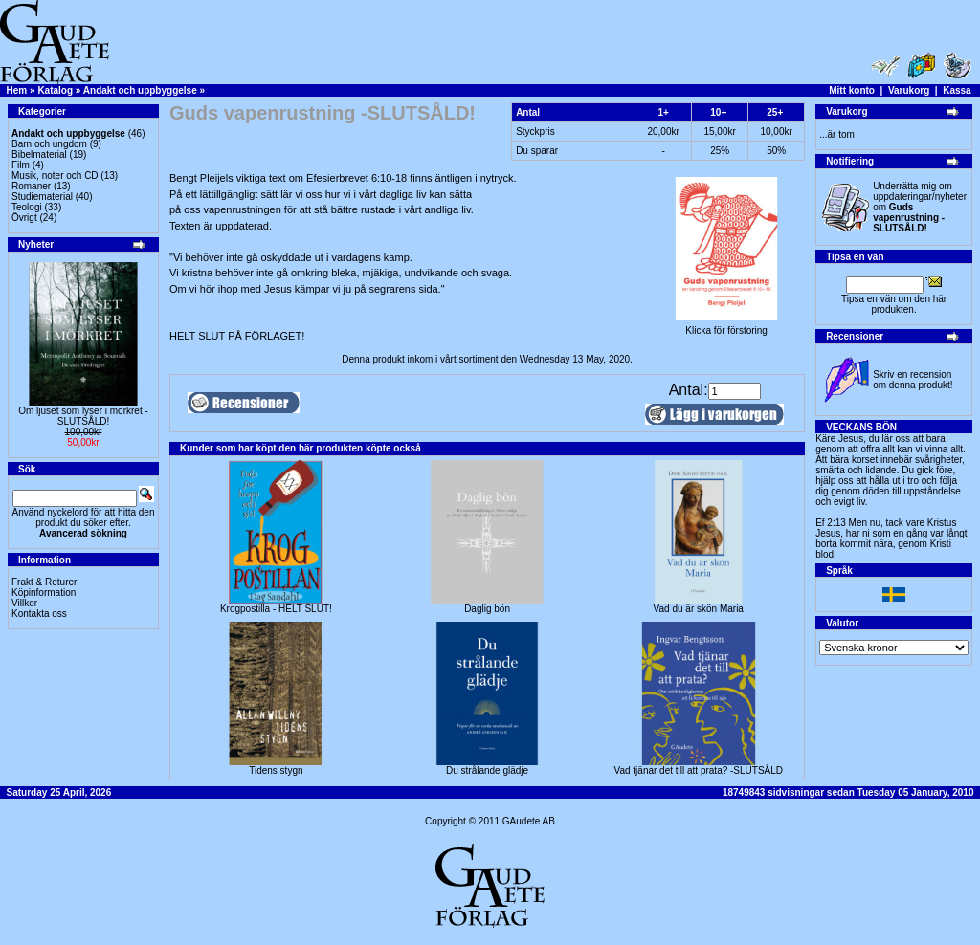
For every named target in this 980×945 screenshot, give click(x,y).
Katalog (55, 90)
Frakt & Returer (44, 582)
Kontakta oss (39, 613)
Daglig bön (487, 609)
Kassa (956, 90)
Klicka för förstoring (726, 326)
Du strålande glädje (487, 770)
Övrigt (24, 217)
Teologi (26, 207)
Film (20, 165)
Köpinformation (43, 592)
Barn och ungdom (49, 144)
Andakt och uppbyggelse (140, 90)
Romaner (31, 186)
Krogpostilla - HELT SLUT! (276, 609)
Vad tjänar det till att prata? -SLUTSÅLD (698, 770)
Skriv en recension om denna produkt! (912, 379)
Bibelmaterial (39, 154)
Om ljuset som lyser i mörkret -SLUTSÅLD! (83, 416)
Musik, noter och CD (55, 175)
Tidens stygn (275, 770)
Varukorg (908, 90)
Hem (17, 90)
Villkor (24, 603)
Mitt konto (852, 90)
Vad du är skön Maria (699, 609)
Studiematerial (42, 196)
